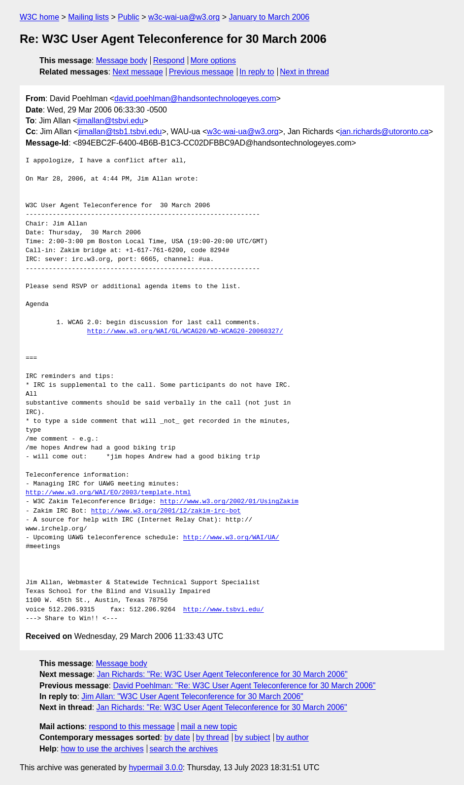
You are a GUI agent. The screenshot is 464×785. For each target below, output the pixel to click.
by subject (252, 737)
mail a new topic (209, 726)
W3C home (39, 17)
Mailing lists (88, 17)
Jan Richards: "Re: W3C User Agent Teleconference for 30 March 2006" (222, 674)
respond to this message (131, 726)
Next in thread (304, 72)
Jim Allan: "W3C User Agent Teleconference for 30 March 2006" (192, 696)
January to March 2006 (269, 17)
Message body (121, 60)
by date (177, 737)
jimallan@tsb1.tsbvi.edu (120, 131)
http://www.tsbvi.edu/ (223, 609)
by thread (212, 737)
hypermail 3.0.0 (155, 767)
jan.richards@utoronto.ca (384, 131)
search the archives (184, 749)
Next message (138, 72)
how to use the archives (102, 749)
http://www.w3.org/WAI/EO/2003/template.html (108, 492)
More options (213, 60)
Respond (169, 60)
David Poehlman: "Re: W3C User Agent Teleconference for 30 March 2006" (244, 685)
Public (128, 17)
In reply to (256, 72)
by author (292, 737)
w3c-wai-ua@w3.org (184, 17)
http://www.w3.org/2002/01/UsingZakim (229, 501)
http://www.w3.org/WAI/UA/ (231, 537)
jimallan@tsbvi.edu (110, 120)
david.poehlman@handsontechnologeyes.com (195, 98)
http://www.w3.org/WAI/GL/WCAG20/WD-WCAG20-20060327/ (185, 331)
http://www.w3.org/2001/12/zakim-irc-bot (166, 511)
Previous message (201, 72)
